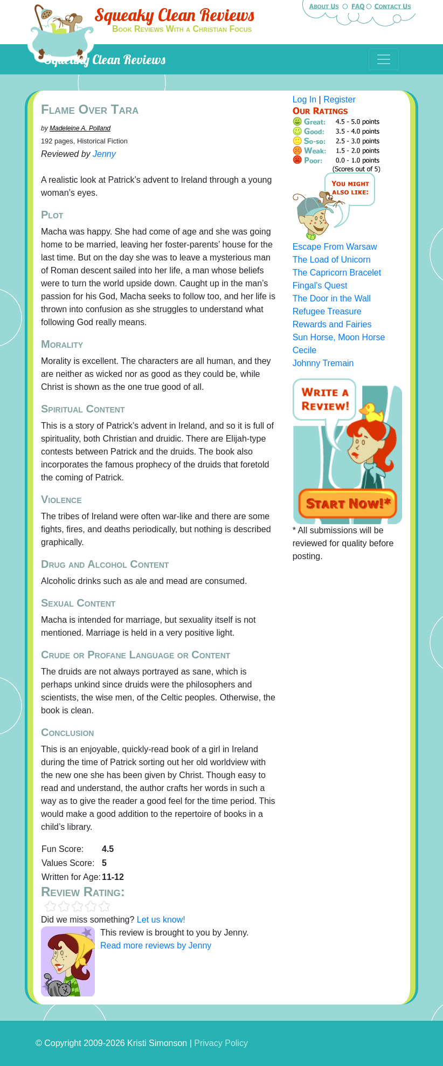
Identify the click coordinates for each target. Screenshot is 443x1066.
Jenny (104, 154)
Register (339, 99)
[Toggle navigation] (384, 59)
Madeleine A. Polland (80, 128)
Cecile (304, 350)
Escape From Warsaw (335, 246)
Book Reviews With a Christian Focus (182, 28)
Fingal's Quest (320, 285)
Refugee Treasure (327, 311)
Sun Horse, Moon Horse (339, 337)
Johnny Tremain (323, 363)
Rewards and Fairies (332, 324)
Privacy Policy (221, 1043)
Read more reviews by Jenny (155, 945)
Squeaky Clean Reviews (174, 14)
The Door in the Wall (332, 298)
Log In (304, 99)
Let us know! (161, 919)
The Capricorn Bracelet (337, 272)
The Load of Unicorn (332, 259)
